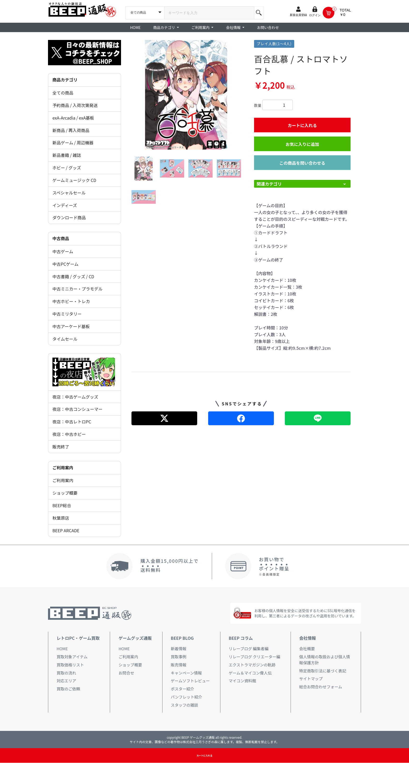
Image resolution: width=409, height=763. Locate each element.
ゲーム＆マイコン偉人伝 (250, 673)
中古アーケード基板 (71, 326)
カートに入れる (302, 125)
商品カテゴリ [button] (164, 27)
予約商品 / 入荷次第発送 (75, 105)
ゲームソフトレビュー (190, 680)
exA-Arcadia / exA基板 (73, 118)
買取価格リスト (70, 664)
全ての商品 (62, 93)
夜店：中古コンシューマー (77, 409)
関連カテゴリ (269, 184)
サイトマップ (311, 678)
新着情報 (179, 648)
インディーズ (64, 205)
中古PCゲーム (65, 264)
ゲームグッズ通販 (135, 638)
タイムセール (64, 339)
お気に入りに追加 (302, 144)
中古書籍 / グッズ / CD (73, 276)
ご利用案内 (62, 480)
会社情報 (307, 638)
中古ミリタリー (67, 314)
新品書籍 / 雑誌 (66, 155)
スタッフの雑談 (184, 705)
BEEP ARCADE (65, 530)
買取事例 (179, 656)
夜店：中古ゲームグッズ (75, 397)
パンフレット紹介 (186, 697)
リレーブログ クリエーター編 (254, 656)
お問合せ (126, 673)
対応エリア (66, 680)
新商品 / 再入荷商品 (70, 130)
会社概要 (307, 648)
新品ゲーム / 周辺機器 (72, 142)
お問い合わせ (268, 27)
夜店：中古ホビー (69, 434)
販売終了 (60, 446)
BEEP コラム (241, 638)
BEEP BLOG (182, 638)
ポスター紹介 (182, 688)
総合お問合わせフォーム (320, 686)
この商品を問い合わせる (302, 163)
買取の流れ (66, 673)
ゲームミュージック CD (74, 180)
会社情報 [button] (233, 27)
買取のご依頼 (68, 688)
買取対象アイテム (72, 656)
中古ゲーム (62, 251)
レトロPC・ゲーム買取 (78, 638)
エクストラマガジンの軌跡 (252, 664)
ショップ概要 (64, 493)
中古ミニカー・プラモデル (77, 289)
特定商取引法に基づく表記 (322, 670)
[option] (186, 95)
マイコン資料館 (242, 680)
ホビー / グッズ (66, 167)
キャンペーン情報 (186, 673)
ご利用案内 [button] (200, 27)
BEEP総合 (61, 505)
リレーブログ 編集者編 (248, 648)
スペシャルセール (69, 193)
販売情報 (179, 664)
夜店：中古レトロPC (71, 421)
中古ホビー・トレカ (71, 301)
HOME (135, 27)
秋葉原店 (60, 518)
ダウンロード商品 (69, 217)
